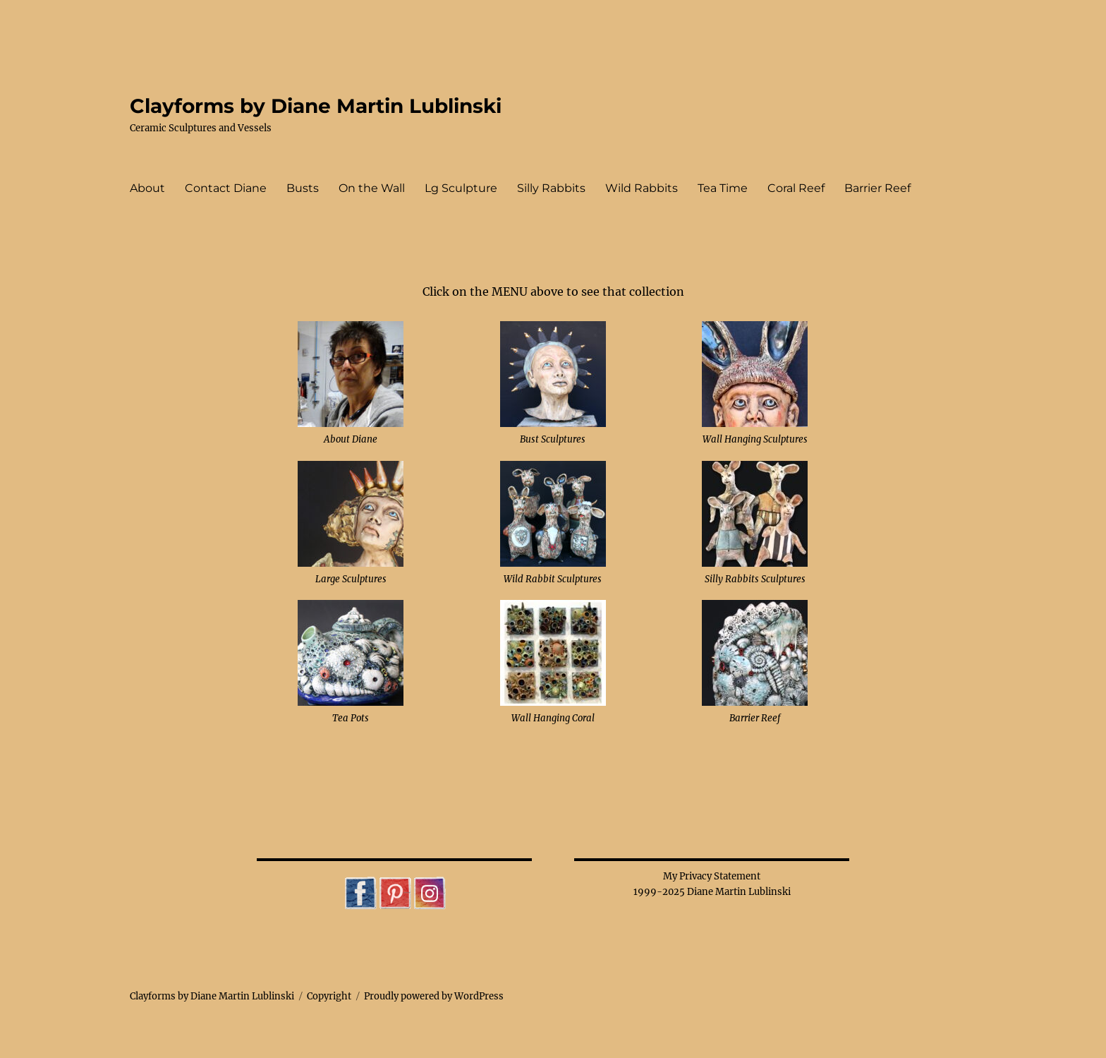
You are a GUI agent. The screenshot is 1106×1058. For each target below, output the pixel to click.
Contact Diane (226, 188)
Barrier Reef (877, 188)
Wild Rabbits (641, 188)
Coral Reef (796, 188)
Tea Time (723, 188)
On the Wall (372, 188)
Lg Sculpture (461, 188)
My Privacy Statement (711, 876)
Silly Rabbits (551, 188)
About (147, 188)
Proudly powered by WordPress (434, 996)
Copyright (329, 996)
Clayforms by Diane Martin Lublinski (316, 106)
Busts (302, 188)
